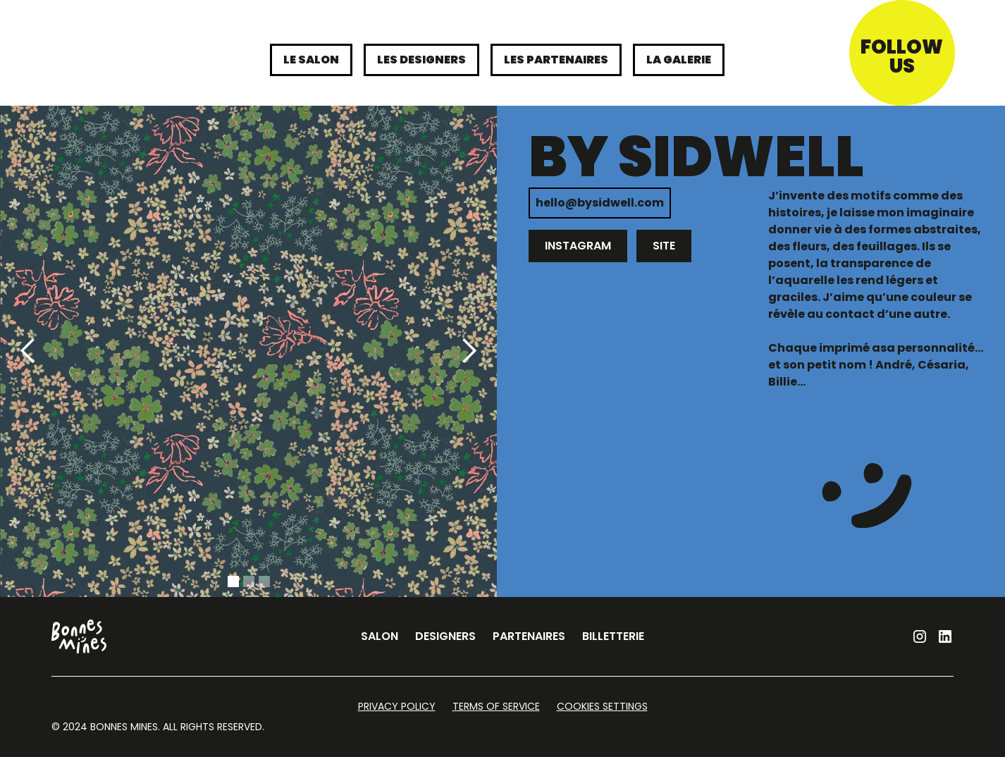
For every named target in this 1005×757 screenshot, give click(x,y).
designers (445, 636)
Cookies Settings (602, 706)
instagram (578, 246)
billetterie (613, 636)
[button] (28, 351)
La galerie (678, 59)
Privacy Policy (397, 706)
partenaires (529, 636)
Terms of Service (496, 706)
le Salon (311, 59)
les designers (421, 59)
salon (379, 636)
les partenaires (556, 59)
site (664, 246)
